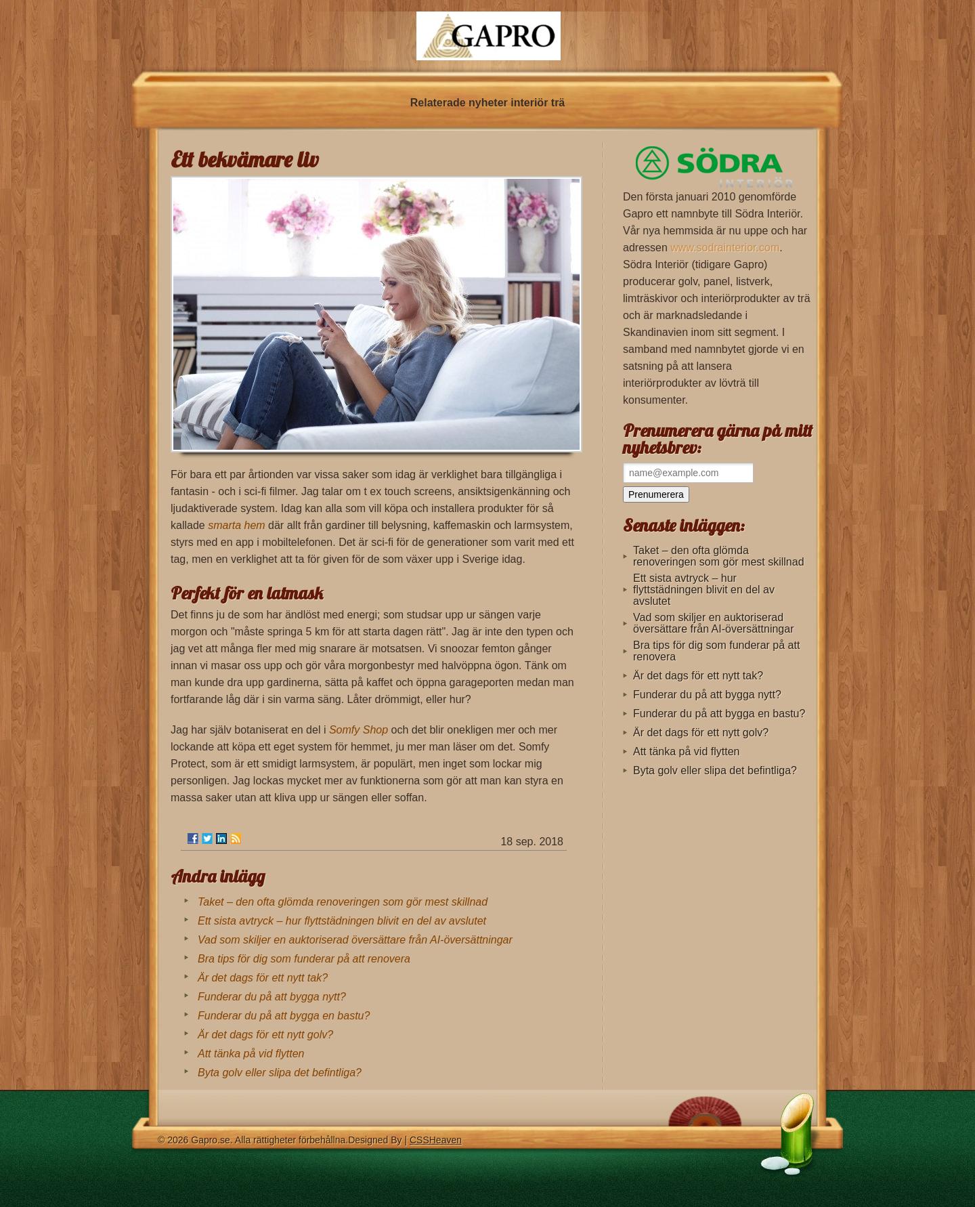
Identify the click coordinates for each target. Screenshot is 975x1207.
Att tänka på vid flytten (251, 1053)
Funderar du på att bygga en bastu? (284, 1015)
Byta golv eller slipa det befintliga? (280, 1072)
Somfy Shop (358, 730)
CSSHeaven (436, 1140)
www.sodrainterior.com (724, 247)
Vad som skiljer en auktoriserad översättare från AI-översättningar (355, 940)
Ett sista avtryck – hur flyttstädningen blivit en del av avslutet (342, 921)
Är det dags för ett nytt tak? (263, 977)
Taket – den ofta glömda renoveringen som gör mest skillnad (343, 902)
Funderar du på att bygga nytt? (272, 996)
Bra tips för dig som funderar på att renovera (304, 959)
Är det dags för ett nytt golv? (265, 1034)
